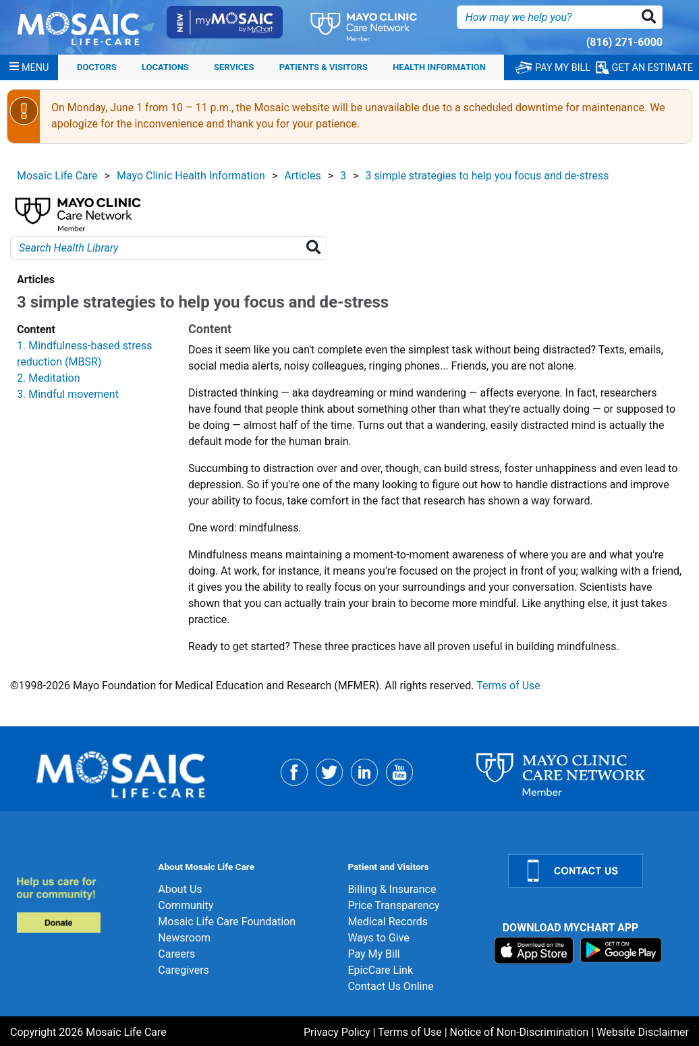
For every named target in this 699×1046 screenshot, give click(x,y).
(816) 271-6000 (624, 42)
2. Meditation (48, 378)
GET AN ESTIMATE (644, 67)
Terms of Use (508, 685)
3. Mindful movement (68, 394)
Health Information (439, 67)
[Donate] (79, 904)
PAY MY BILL (552, 68)
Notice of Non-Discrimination (519, 1032)
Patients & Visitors (323, 67)
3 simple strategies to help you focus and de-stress (487, 175)
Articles (302, 175)
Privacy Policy (337, 1032)
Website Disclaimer (642, 1032)
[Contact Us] (595, 871)
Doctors (97, 67)
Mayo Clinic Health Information (191, 175)
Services (234, 67)
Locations (165, 67)
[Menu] (29, 67)
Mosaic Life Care (57, 175)
